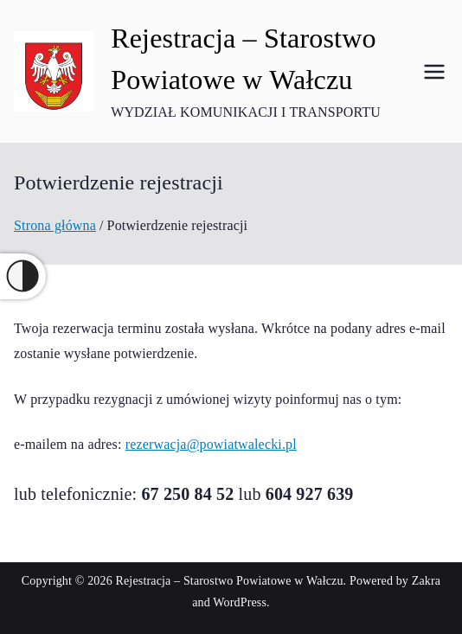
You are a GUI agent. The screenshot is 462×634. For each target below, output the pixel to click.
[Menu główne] (434, 72)
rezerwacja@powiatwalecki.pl (211, 444)
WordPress (239, 602)
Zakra (426, 580)
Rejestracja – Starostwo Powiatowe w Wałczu (229, 580)
